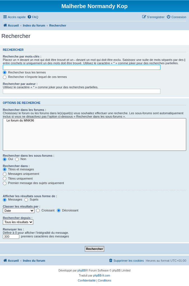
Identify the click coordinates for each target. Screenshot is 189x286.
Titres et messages (18, 169)
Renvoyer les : (13, 229)
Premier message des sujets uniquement (33, 183)
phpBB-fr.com (101, 275)
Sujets (31, 199)
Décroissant (67, 210)
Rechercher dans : (16, 166)
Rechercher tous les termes (24, 72)
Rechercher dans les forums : (24, 109)
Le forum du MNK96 (94, 121)
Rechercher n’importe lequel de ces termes (35, 76)
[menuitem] (32, 17)
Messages (12, 199)
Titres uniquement (18, 178)
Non (20, 159)
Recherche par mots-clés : (22, 56)
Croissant (45, 210)
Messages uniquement (21, 173)
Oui (8, 159)
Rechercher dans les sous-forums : (28, 155)
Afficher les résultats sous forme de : (30, 196)
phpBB (82, 270)
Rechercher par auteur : (20, 83)
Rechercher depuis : (17, 218)
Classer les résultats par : (21, 206)
